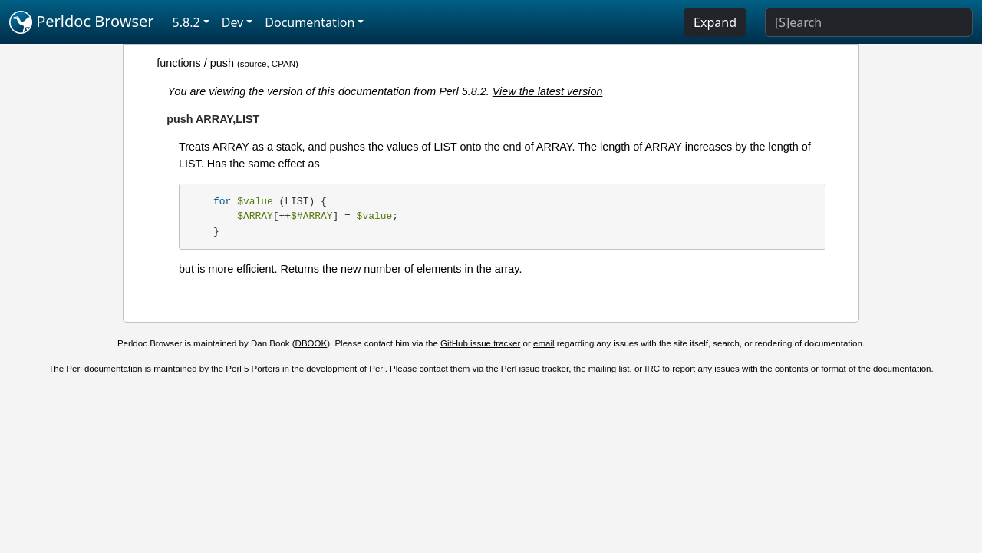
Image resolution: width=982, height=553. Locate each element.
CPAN (283, 63)
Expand (715, 22)
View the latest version (548, 91)
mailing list (609, 368)
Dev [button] (233, 22)
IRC (652, 368)
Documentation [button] (309, 22)
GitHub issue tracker (480, 343)
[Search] (869, 22)
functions (179, 63)
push (222, 63)
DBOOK (311, 343)
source (253, 63)
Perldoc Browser (81, 22)
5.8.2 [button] (186, 22)
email (544, 343)
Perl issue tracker (534, 368)
